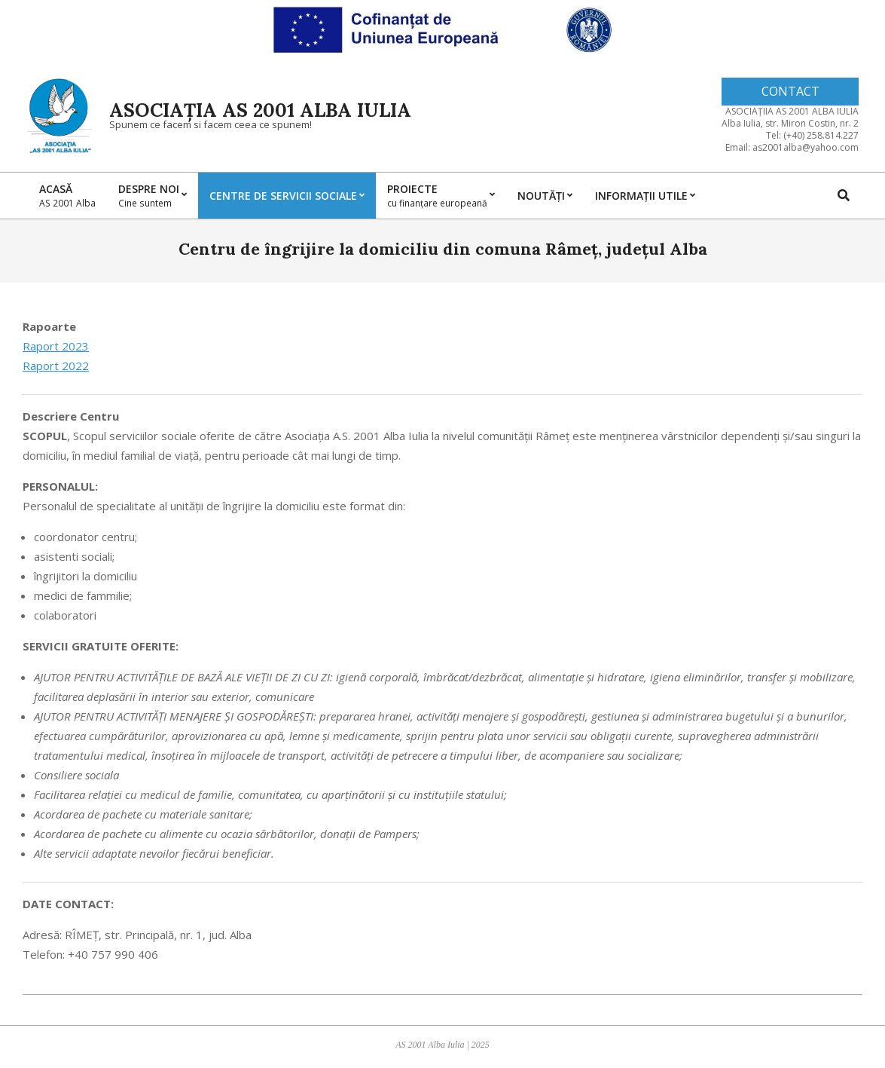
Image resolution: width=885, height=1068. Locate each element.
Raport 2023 (56, 345)
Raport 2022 (56, 365)
